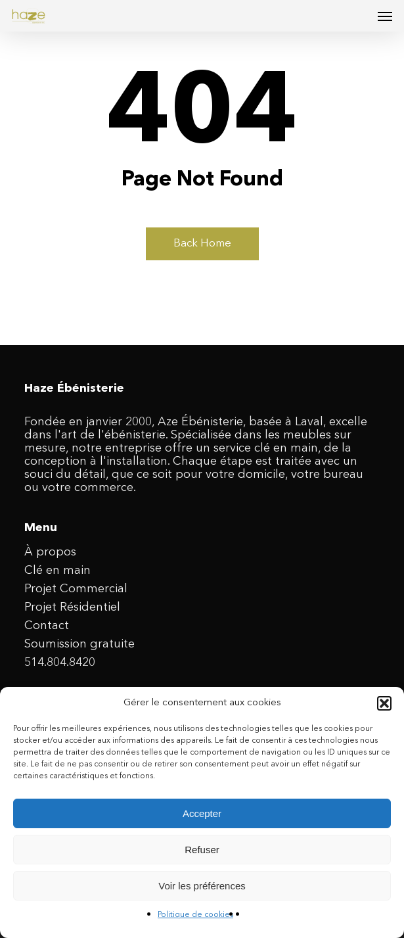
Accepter (202, 813)
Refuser (202, 849)
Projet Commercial (75, 589)
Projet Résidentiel (72, 607)
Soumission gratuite (79, 644)
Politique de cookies (195, 915)
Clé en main (57, 570)
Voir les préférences (202, 885)
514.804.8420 (59, 662)
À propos (50, 552)
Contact (46, 626)
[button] (384, 703)
